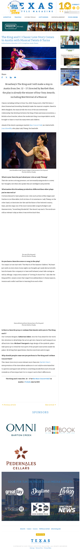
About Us (22, 529)
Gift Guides (43, 17)
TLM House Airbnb (44, 529)
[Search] (78, 12)
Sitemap (32, 548)
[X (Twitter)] (69, 8)
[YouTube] (77, 8)
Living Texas (30, 17)
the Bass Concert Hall (41, 379)
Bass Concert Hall (36, 125)
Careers (35, 529)
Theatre (36, 43)
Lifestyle (7, 17)
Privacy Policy (47, 548)
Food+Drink (73, 17)
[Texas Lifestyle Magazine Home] (40, 7)
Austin (31, 43)
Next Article (50, 405)
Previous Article (9, 405)
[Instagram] (73, 8)
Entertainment (58, 17)
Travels (17, 17)
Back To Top (40, 534)
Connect (75, 4)
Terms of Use (39, 548)
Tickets (28, 382)
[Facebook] (65, 8)
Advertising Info (56, 529)
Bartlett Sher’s (45, 362)
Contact (29, 529)
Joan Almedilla (7, 128)
